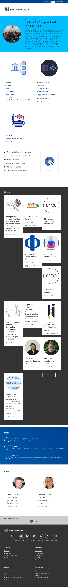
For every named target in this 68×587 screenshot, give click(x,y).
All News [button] (37, 375)
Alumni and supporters (10, 555)
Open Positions (10, 94)
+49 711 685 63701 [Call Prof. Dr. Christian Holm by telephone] (15, 503)
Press (6, 573)
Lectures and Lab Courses (14, 138)
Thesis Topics (10, 141)
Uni (47, 1)
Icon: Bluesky (27, 536)
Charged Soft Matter (43, 88)
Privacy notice (39, 553)
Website (6, 156)
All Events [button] (49, 375)
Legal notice (38, 551)
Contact (8, 85)
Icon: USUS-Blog (54, 536)
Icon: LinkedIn (47, 536)
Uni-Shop (7, 579)
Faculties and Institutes (42, 573)
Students (6, 551)
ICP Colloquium (10, 97)
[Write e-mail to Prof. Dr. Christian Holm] (12, 506)
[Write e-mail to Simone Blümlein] (42, 506)
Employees (7, 553)
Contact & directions (10, 571)
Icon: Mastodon (34, 536)
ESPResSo (40, 85)
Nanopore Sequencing (43, 98)
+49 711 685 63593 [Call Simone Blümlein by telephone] (46, 503)
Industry (6, 557)
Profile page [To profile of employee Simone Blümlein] (43, 500)
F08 (58, 1)
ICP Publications (11, 91)
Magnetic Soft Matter (43, 91)
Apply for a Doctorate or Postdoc (13, 577)
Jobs (5, 575)
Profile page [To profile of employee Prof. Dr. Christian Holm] (13, 500)
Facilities (37, 575)
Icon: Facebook (13, 536)
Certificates (38, 557)
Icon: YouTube (40, 536)
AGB (36, 559)
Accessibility (38, 555)
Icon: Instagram (20, 536)
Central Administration (41, 577)
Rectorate (38, 571)
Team (7, 88)
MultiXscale (40, 101)
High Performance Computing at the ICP (18, 100)
